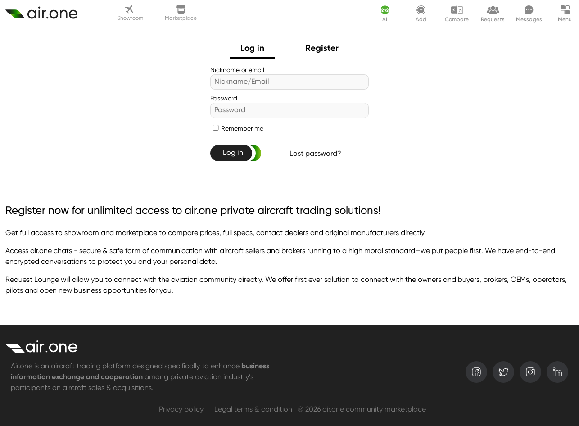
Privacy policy (181, 409)
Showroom (130, 13)
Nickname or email (237, 70)
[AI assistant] (385, 13)
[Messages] (529, 13)
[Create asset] (46, 13)
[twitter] (503, 372)
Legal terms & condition (253, 409)
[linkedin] (557, 372)
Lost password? (315, 154)
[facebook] (476, 372)
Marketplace (181, 13)
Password (223, 98)
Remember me (242, 129)
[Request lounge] (493, 13)
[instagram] (530, 372)
